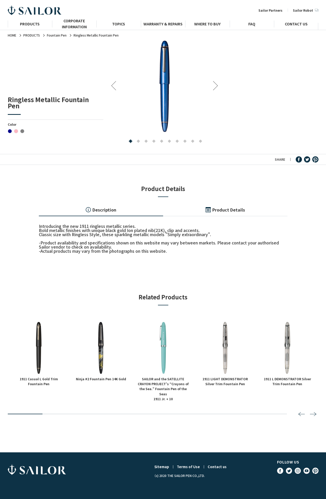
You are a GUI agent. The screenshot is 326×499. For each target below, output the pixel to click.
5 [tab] (160, 141)
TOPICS (118, 24)
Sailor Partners (270, 10)
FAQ (251, 24)
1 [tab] (129, 141)
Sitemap (161, 466)
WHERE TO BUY (207, 24)
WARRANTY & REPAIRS (163, 24)
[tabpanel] (164, 86)
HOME (12, 35)
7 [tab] (176, 141)
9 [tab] (192, 141)
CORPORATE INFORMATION (74, 26)
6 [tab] (168, 141)
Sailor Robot (305, 10)
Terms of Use (188, 466)
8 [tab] (184, 141)
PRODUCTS (30, 24)
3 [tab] (145, 141)
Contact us (217, 466)
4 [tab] (153, 141)
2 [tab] (137, 141)
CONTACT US (296, 24)
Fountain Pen (57, 35)
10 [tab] (199, 141)
